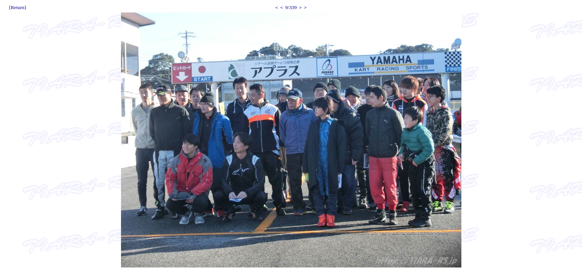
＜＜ (279, 7)
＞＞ (303, 7)
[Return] (17, 7)
